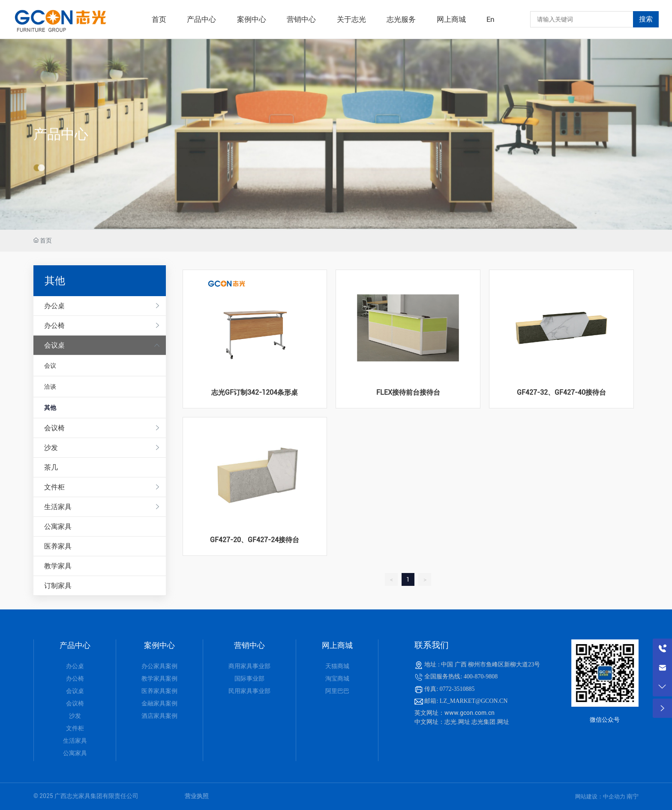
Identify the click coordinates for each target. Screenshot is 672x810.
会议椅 (54, 428)
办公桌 (54, 306)
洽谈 (50, 386)
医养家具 (58, 546)
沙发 (51, 448)
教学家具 (58, 566)
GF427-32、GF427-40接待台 (561, 392)
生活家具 (58, 507)
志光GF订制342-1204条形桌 (254, 392)
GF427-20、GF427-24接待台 (254, 540)
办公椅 (54, 325)
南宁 (633, 796)
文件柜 (54, 487)
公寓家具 (58, 526)
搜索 (646, 19)
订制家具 (58, 586)
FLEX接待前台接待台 (408, 392)
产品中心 (60, 134)
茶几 (51, 467)
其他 (50, 407)
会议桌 (54, 345)
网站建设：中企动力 (601, 796)
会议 (50, 365)
